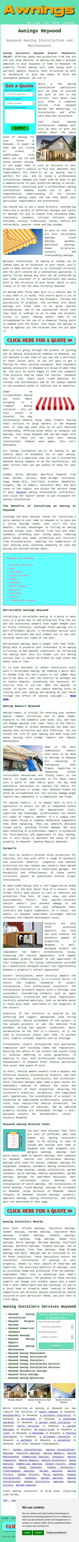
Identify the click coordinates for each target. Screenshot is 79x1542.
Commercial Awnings (35, 1457)
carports (27, 855)
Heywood (21, 492)
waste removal (48, 1412)
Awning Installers (54, 1460)
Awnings (35, 1253)
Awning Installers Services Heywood (39, 1307)
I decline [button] (38, 1533)
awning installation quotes (57, 1292)
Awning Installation (60, 1449)
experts (8, 1281)
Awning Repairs (53, 1453)
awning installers (62, 1138)
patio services (28, 1426)
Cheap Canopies (30, 1467)
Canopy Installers (61, 1467)
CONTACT (56, 23)
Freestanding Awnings (18, 1471)
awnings (24, 723)
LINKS (37, 23)
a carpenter (62, 1440)
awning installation (44, 1198)
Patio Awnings (53, 1474)
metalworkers (11, 1415)
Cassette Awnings (28, 1453)
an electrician (44, 1429)
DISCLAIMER (69, 23)
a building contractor (55, 1415)
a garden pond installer (53, 1422)
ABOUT (46, 23)
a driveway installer (55, 1436)
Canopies (58, 1457)
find (14, 1228)
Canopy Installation (27, 1449)
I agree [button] (27, 1533)
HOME (29, 23)
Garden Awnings (51, 1471)
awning (32, 492)
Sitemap (5, 1518)
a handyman (36, 1433)
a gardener (24, 1440)
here (14, 1299)
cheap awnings (25, 1170)
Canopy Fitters (55, 1464)
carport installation (37, 1044)
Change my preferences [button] (56, 1533)
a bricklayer (26, 1419)
